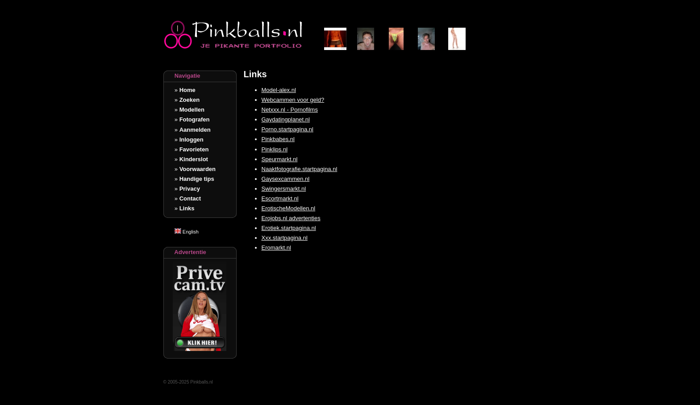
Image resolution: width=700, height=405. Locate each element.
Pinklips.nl (275, 149)
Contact (190, 198)
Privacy (189, 188)
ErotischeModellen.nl (289, 208)
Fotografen (194, 119)
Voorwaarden (197, 169)
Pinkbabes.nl (278, 139)
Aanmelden (195, 129)
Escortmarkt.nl (280, 198)
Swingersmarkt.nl (284, 188)
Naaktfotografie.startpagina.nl (300, 169)
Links (187, 208)
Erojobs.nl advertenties (291, 218)
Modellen (191, 109)
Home (187, 90)
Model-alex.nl (279, 90)
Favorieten (194, 149)
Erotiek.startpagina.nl (289, 228)
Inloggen (191, 139)
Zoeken (189, 99)
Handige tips (196, 178)
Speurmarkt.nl (280, 159)
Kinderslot (193, 159)
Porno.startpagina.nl (287, 129)
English (187, 231)
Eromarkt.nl (276, 247)
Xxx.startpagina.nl (285, 237)
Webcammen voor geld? (293, 99)
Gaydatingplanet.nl (286, 119)
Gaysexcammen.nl (286, 178)
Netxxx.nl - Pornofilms (290, 109)
